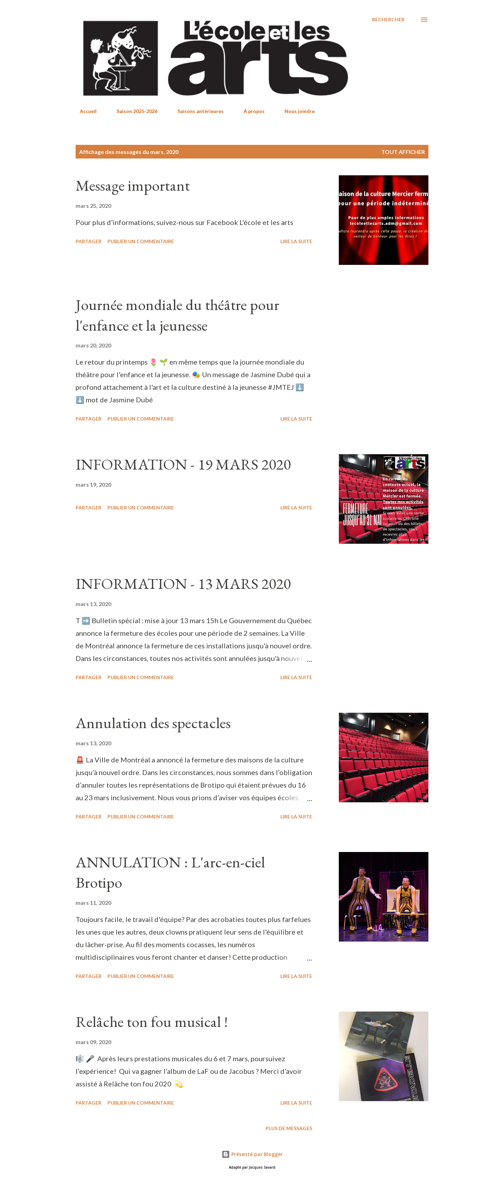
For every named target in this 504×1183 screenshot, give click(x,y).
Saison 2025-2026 (132, 111)
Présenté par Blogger (252, 1154)
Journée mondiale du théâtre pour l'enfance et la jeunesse (177, 315)
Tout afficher (403, 151)
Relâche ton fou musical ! (152, 1021)
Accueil (84, 111)
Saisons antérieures (196, 111)
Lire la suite (296, 241)
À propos (249, 111)
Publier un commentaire (140, 241)
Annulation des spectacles (153, 723)
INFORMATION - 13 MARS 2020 (183, 583)
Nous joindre (295, 111)
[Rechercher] (388, 19)
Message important (133, 185)
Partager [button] (89, 241)
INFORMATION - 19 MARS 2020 (183, 464)
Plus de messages (289, 1128)
